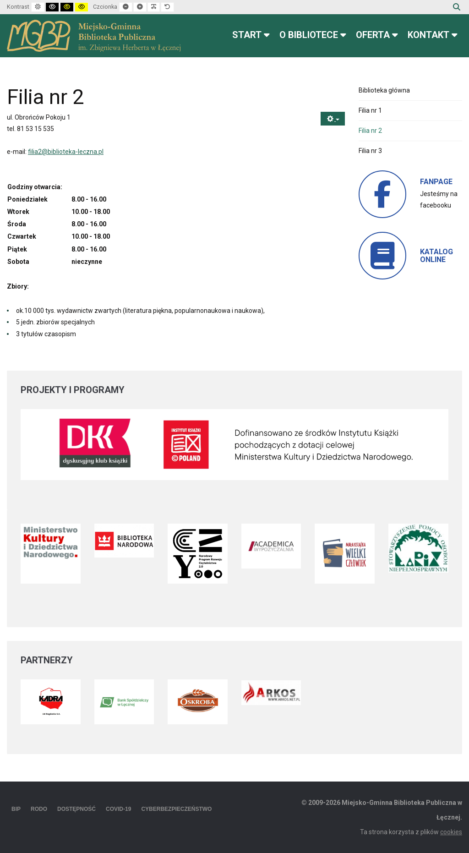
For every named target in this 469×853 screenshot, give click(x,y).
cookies (451, 832)
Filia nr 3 (370, 150)
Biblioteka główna (384, 90)
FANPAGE (436, 181)
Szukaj (456, 6)
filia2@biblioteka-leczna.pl (66, 151)
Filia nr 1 (370, 110)
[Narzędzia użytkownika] (333, 119)
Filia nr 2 (370, 130)
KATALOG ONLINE (436, 255)
